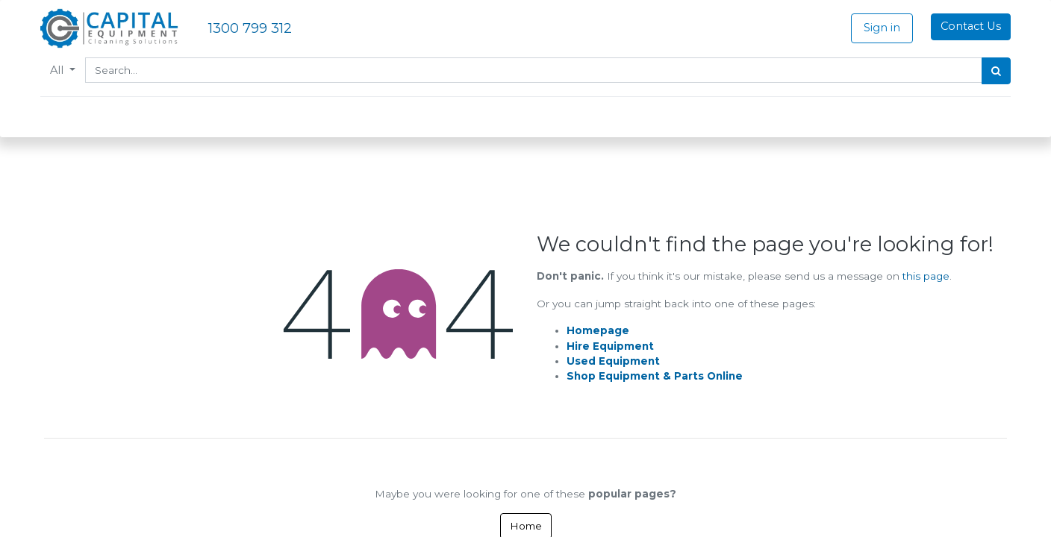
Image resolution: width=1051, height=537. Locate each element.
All (62, 70)
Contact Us (967, 26)
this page (925, 276)
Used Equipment (613, 361)
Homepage (598, 330)
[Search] (992, 70)
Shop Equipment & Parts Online (655, 376)
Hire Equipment (610, 346)
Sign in (878, 27)
